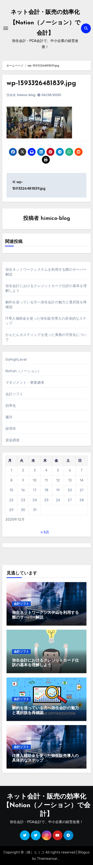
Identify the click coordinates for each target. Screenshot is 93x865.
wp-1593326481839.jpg (41, 83)
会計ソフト (14, 394)
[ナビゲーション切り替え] (5, 28)
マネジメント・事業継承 (24, 382)
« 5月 (45, 532)
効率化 (10, 405)
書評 (8, 417)
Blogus (84, 852)
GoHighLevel (16, 359)
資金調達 (12, 440)
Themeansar (47, 859)
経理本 (10, 429)
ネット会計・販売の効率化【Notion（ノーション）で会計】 (45, 23)
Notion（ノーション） (23, 371)
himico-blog (26, 95)
